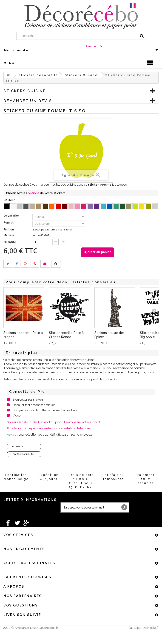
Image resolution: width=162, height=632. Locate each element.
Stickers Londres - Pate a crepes (23, 335)
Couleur (9, 200)
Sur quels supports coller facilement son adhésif (45, 410)
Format (9, 222)
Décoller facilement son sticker (34, 405)
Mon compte (16, 50)
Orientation (12, 215)
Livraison (17, 446)
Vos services (18, 535)
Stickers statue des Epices (109, 335)
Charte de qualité (22, 454)
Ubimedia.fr (150, 627)
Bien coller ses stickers (28, 399)
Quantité (10, 242)
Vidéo (16, 415)
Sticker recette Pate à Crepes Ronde (66, 335)
